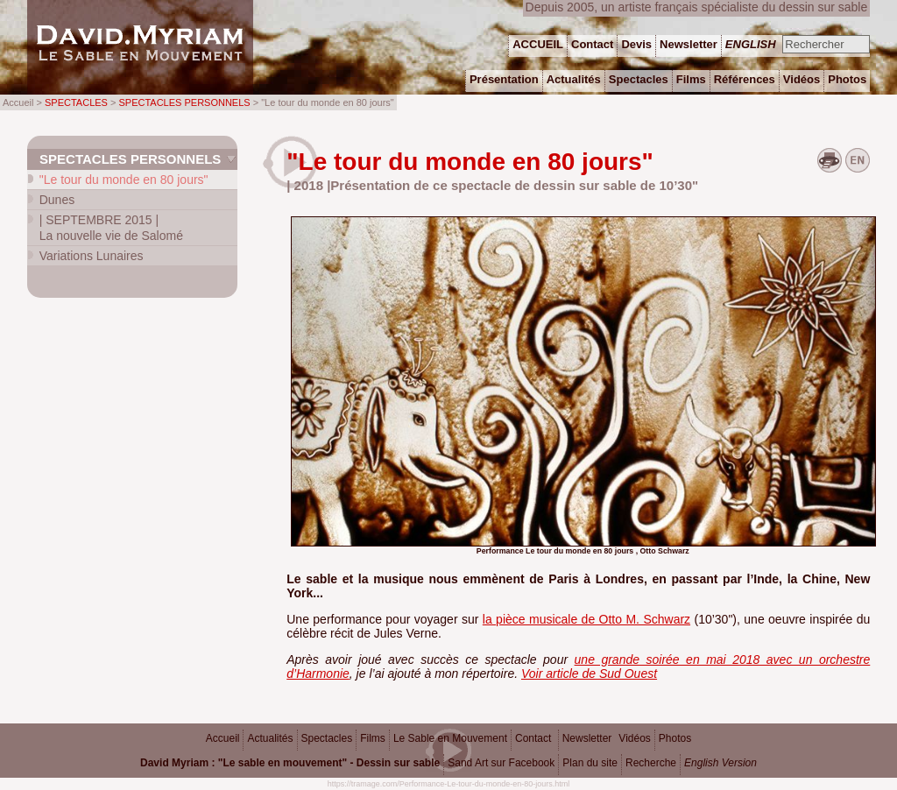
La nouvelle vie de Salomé (111, 228)
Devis (636, 44)
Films (372, 738)
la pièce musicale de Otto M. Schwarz (586, 619)
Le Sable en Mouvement (450, 738)
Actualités (270, 738)
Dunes (56, 200)
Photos (675, 738)
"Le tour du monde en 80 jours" (123, 180)
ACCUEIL (537, 44)
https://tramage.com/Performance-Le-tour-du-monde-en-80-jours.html (449, 783)
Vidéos (634, 738)
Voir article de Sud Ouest (589, 674)
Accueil (223, 738)
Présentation (504, 79)
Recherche (650, 763)
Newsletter (587, 738)
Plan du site (590, 763)
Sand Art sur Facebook (501, 763)
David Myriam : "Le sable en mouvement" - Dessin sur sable (290, 763)
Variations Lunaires (91, 256)
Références (744, 79)
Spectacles (327, 738)
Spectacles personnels (130, 159)
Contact (533, 738)
